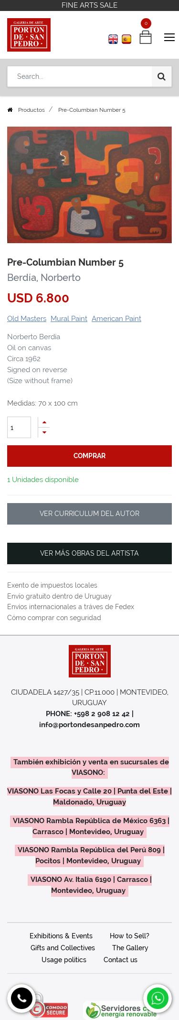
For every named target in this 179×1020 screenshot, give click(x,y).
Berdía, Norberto (44, 277)
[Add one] (44, 422)
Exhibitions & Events (61, 936)
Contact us (120, 960)
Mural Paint (69, 318)
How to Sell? (129, 936)
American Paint (116, 318)
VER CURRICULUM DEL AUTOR (89, 513)
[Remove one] (44, 433)
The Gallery (130, 948)
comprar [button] (89, 456)
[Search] (161, 76)
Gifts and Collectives (63, 948)
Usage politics (64, 960)
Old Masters (26, 318)
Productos (31, 110)
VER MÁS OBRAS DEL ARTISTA (89, 553)
